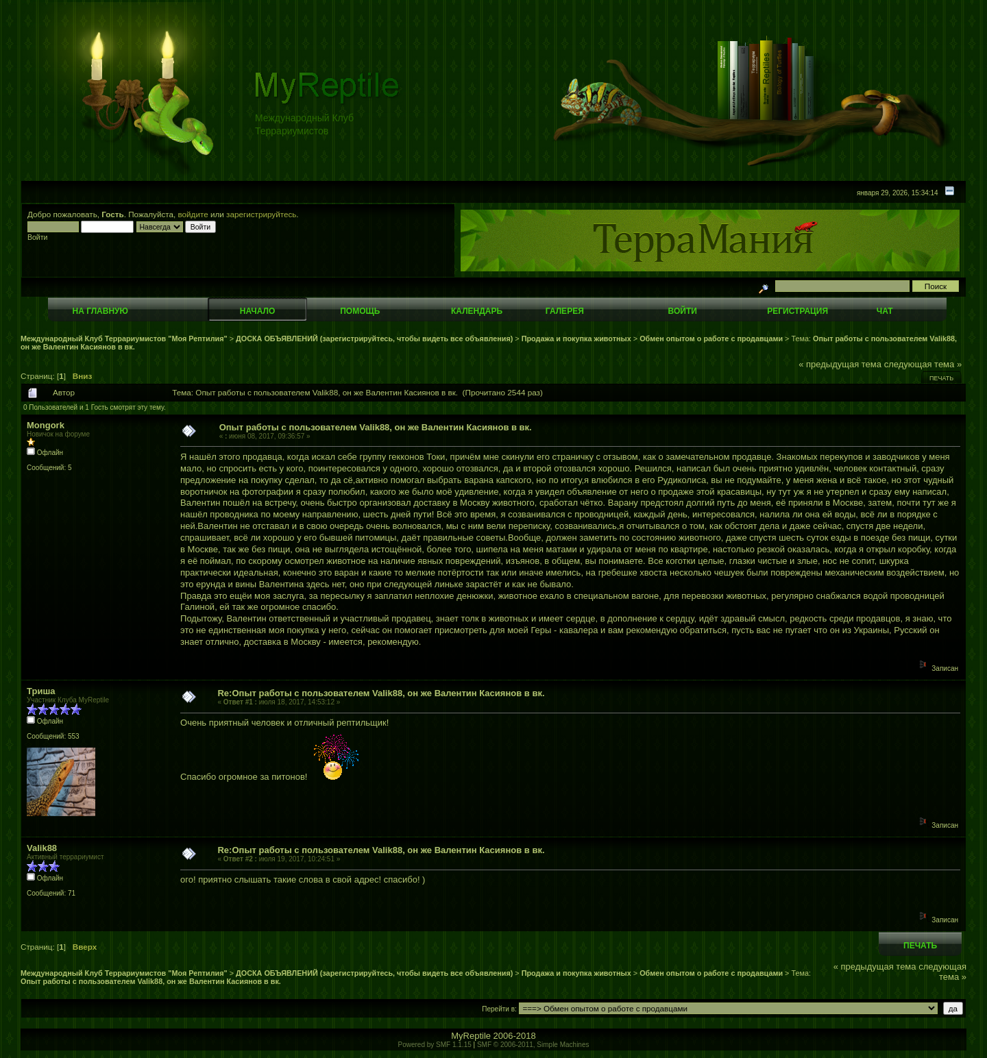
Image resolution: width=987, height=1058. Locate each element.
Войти (682, 311)
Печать (941, 378)
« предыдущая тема (840, 364)
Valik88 (42, 848)
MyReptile (471, 1036)
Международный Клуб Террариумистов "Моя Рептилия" (124, 338)
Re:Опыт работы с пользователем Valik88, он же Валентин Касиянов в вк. (380, 693)
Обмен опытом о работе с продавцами (711, 338)
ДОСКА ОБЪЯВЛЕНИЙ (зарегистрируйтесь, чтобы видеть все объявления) (374, 338)
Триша (41, 691)
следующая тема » (923, 364)
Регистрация (797, 311)
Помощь (360, 311)
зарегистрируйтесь (261, 214)
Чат (885, 311)
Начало (257, 311)
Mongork (45, 425)
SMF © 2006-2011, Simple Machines (533, 1044)
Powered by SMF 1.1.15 (435, 1044)
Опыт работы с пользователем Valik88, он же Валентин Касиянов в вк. (375, 427)
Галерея (565, 311)
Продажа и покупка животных (576, 338)
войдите (193, 214)
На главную (100, 311)
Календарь (476, 311)
